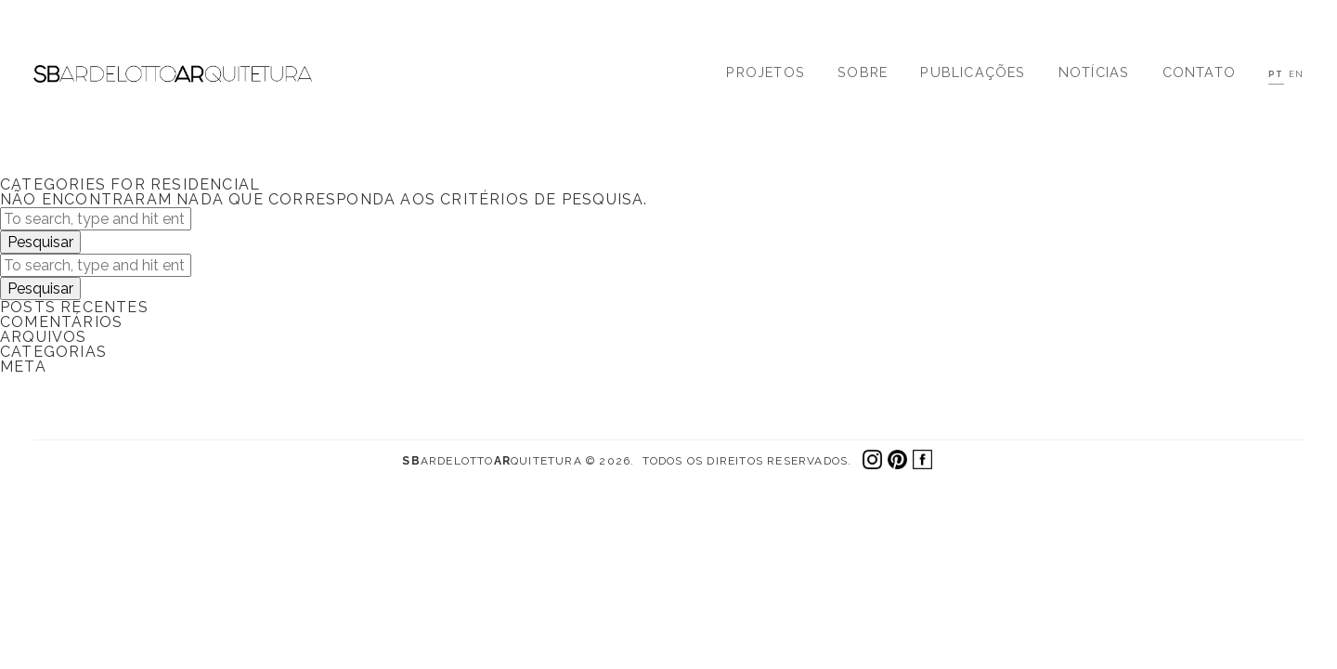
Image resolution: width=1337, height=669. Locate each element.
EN (1296, 74)
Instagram (872, 459)
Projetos (765, 72)
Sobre (862, 72)
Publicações (972, 72)
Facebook (922, 459)
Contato (1199, 72)
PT (1275, 74)
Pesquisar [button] (40, 242)
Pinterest (897, 459)
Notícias (1094, 72)
